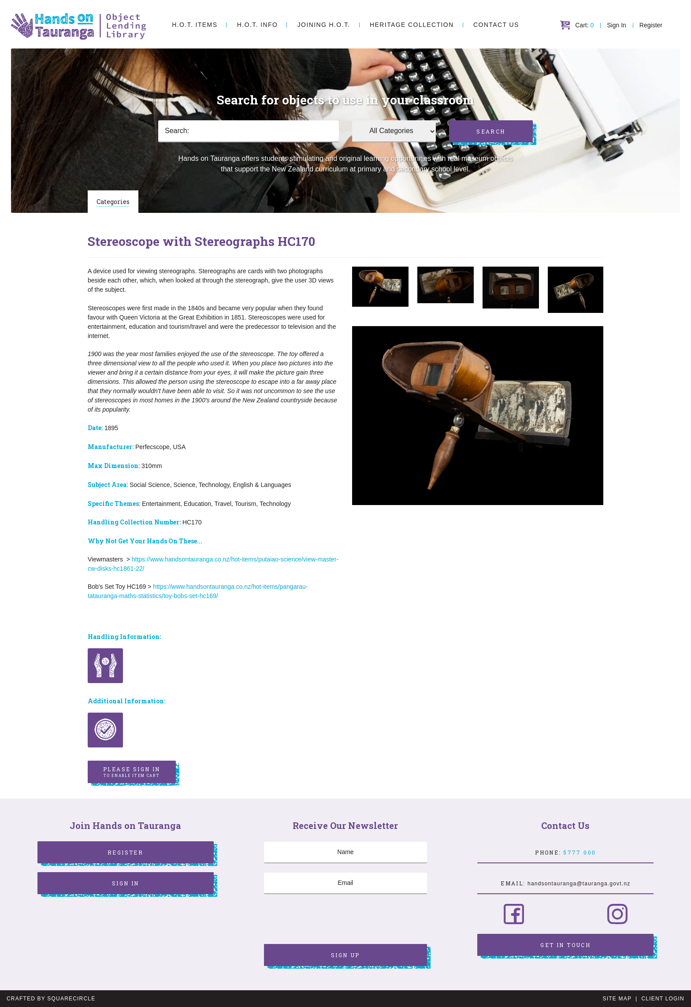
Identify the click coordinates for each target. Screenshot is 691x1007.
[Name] (345, 852)
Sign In (616, 25)
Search (490, 131)
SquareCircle (71, 999)
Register (650, 25)
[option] (380, 287)
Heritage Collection (411, 24)
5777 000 (579, 852)
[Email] (345, 883)
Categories (113, 201)
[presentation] (331, 920)
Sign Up (345, 955)
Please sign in (131, 772)
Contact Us (496, 24)
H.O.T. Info (257, 24)
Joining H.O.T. (323, 24)
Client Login (662, 999)
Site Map (617, 999)
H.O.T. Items (194, 24)
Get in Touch (565, 944)
